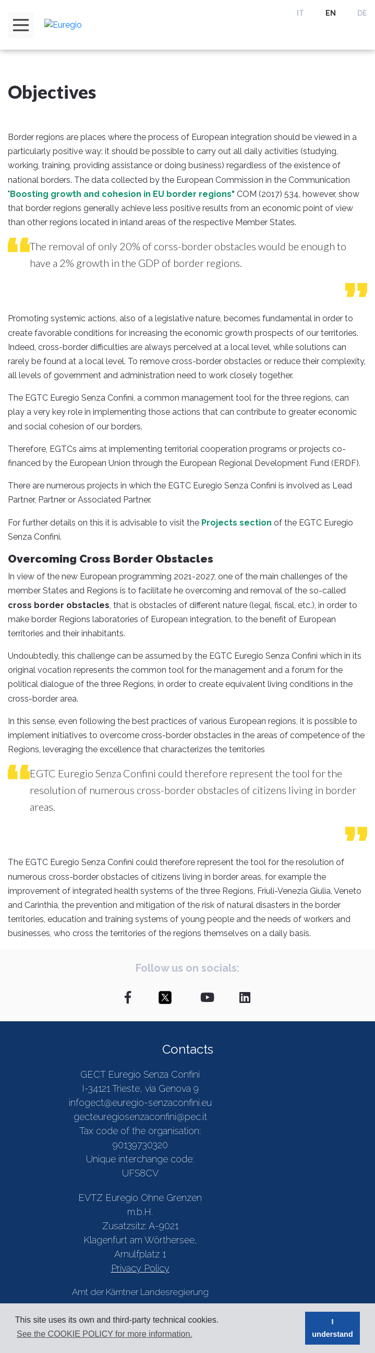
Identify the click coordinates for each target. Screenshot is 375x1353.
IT (300, 13)
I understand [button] (332, 1327)
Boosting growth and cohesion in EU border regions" (122, 194)
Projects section (236, 523)
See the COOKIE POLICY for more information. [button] (104, 1333)
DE (362, 13)
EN (330, 13)
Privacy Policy (140, 1268)
